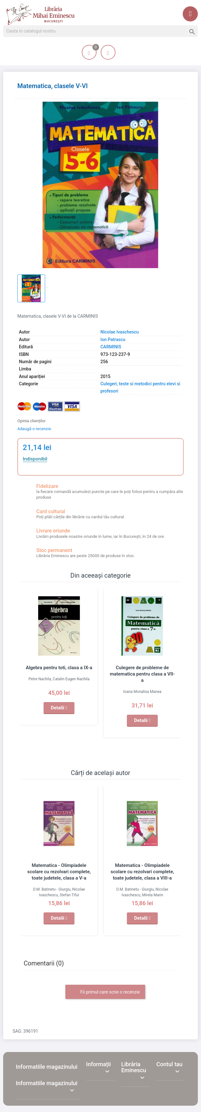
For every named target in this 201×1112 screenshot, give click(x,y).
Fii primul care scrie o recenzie (105, 992)
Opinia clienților (31, 420)
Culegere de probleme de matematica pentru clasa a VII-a (142, 674)
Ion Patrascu (112, 339)
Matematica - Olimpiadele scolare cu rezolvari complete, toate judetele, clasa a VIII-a (142, 872)
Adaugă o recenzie (34, 428)
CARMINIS (110, 346)
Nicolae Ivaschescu (119, 331)
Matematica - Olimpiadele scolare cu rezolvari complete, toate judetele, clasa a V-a (59, 872)
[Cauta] (100, 31)
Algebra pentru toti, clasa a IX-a (59, 667)
